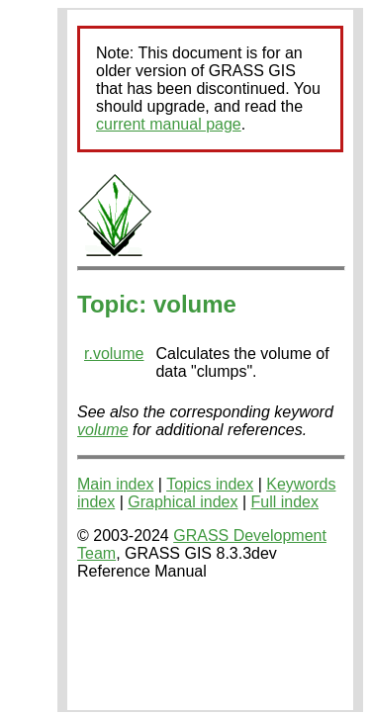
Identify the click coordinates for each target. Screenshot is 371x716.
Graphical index (182, 501)
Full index (285, 501)
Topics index (209, 484)
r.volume (113, 353)
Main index (115, 484)
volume (103, 429)
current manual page (168, 124)
